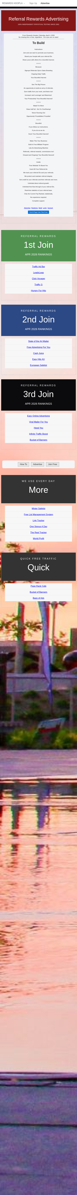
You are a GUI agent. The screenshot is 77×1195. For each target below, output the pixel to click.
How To (23, 464)
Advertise (45, 3)
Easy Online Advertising (38, 416)
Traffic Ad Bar (38, 266)
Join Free (52, 464)
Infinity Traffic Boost (38, 434)
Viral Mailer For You (38, 422)
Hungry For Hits (38, 290)
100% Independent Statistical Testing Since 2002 (38, 24)
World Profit (38, 538)
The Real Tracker (38, 532)
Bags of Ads (38, 598)
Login (45, 208)
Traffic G (38, 284)
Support (50, 208)
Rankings (34, 208)
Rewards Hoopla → (13, 3)
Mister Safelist (38, 508)
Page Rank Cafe (38, 586)
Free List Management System (38, 514)
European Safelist (38, 365)
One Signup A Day (38, 526)
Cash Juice (38, 353)
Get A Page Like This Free (38, 212)
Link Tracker (38, 520)
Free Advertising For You (38, 347)
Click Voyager (38, 278)
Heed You (38, 428)
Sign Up (33, 3)
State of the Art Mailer (38, 341)
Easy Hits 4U (38, 359)
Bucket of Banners (38, 440)
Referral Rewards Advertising (38, 18)
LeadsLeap (38, 272)
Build (40, 208)
